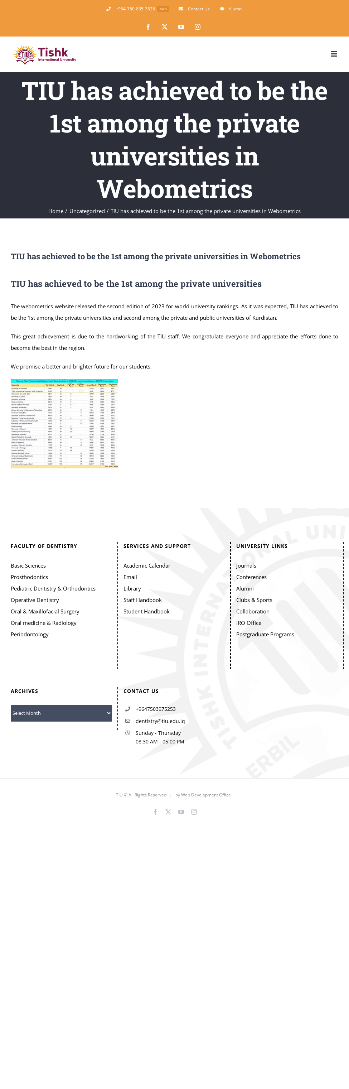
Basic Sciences (28, 565)
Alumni (245, 588)
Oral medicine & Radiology (44, 622)
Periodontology (30, 634)
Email (130, 576)
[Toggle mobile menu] (334, 54)
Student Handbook (146, 611)
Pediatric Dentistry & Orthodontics (53, 588)
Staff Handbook (142, 599)
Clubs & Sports (254, 599)
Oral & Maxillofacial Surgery (45, 611)
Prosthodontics (29, 576)
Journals (246, 565)
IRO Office (248, 622)
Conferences (251, 576)
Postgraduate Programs (265, 634)
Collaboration (253, 611)
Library (132, 588)
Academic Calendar (146, 565)
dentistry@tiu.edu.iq (160, 721)
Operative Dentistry (35, 599)
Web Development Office (206, 795)
